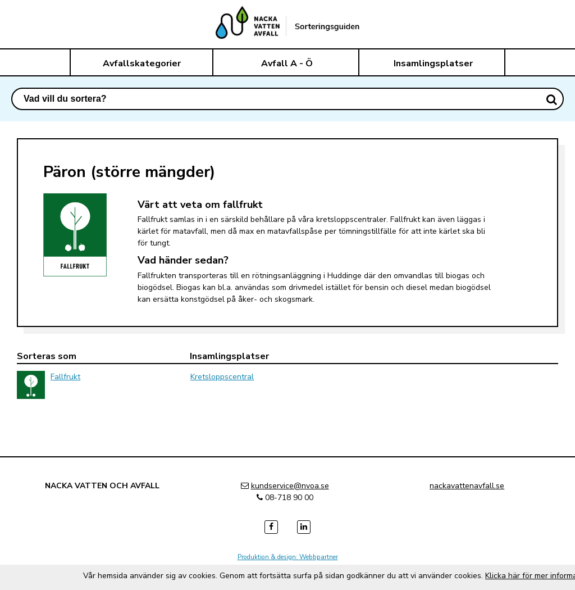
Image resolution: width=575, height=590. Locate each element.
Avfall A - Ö (287, 63)
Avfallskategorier (142, 63)
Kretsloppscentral (222, 376)
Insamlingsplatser (433, 63)
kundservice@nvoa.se (290, 485)
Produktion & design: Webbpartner (288, 556)
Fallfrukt (65, 376)
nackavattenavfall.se (467, 485)
